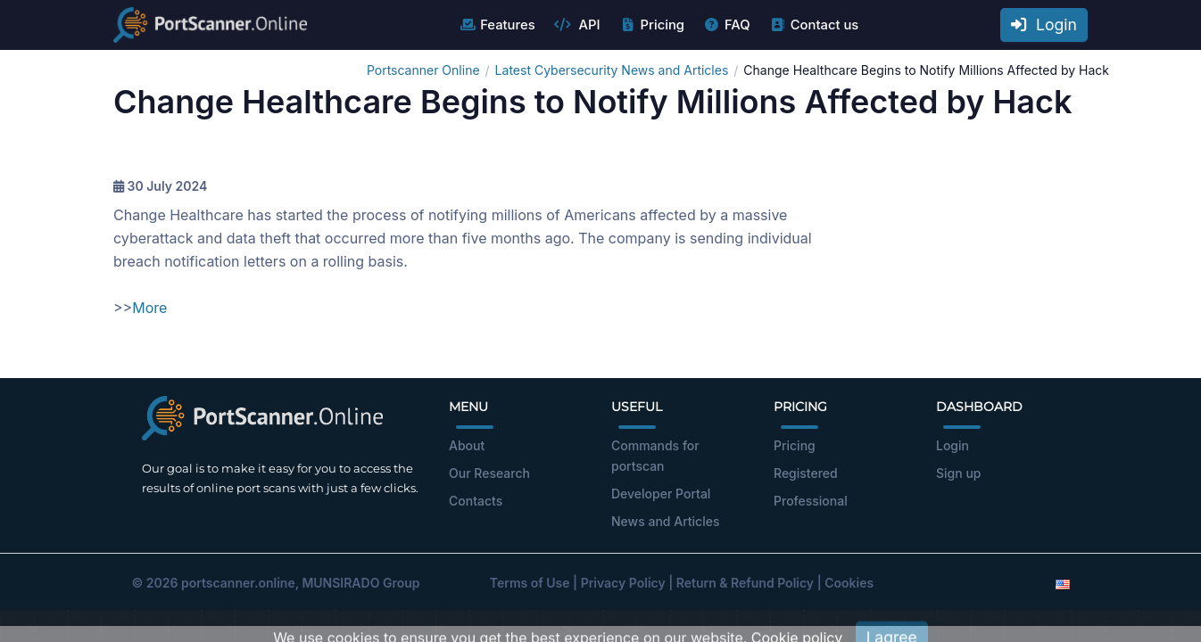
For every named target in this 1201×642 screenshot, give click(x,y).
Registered (806, 473)
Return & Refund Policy (745, 582)
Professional (811, 500)
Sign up (958, 473)
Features (496, 25)
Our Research (489, 473)
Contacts (475, 500)
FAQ (726, 25)
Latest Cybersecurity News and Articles (612, 70)
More (149, 308)
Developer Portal (660, 493)
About (467, 445)
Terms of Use (530, 582)
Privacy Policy (623, 582)
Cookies (849, 582)
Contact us (814, 25)
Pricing (651, 25)
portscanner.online (238, 582)
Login (1044, 24)
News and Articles (665, 521)
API (577, 25)
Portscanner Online (423, 70)
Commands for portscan (655, 455)
